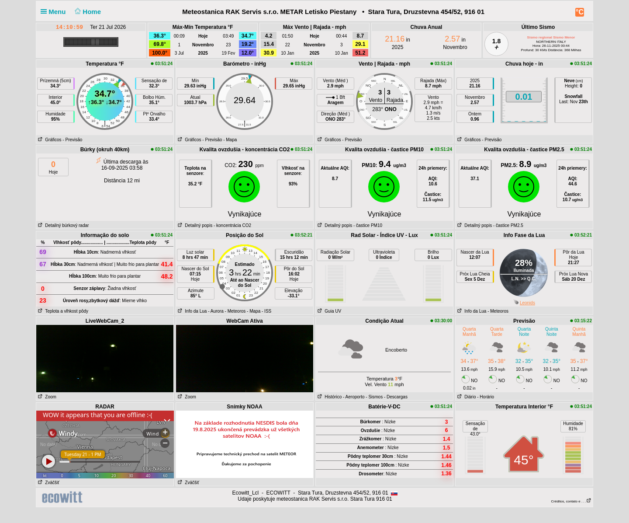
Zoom (46, 396)
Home (87, 11)
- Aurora (216, 311)
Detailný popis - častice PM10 (349, 225)
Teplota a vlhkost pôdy (62, 311)
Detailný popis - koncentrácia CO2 (213, 225)
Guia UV (328, 311)
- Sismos (374, 396)
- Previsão (72, 139)
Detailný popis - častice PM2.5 (489, 225)
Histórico (329, 396)
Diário (466, 396)
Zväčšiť (47, 482)
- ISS (266, 311)
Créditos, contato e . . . (571, 501)
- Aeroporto (353, 396)
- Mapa (230, 139)
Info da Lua (191, 311)
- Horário (485, 396)
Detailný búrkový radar (62, 225)
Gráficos (49, 139)
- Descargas (396, 396)
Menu (55, 11)
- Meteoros (235, 311)
